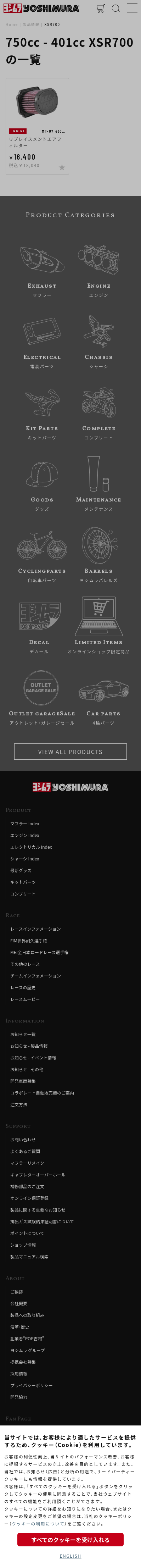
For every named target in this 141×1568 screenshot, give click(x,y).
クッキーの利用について (38, 1523)
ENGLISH (70, 1556)
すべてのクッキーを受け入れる (70, 1539)
